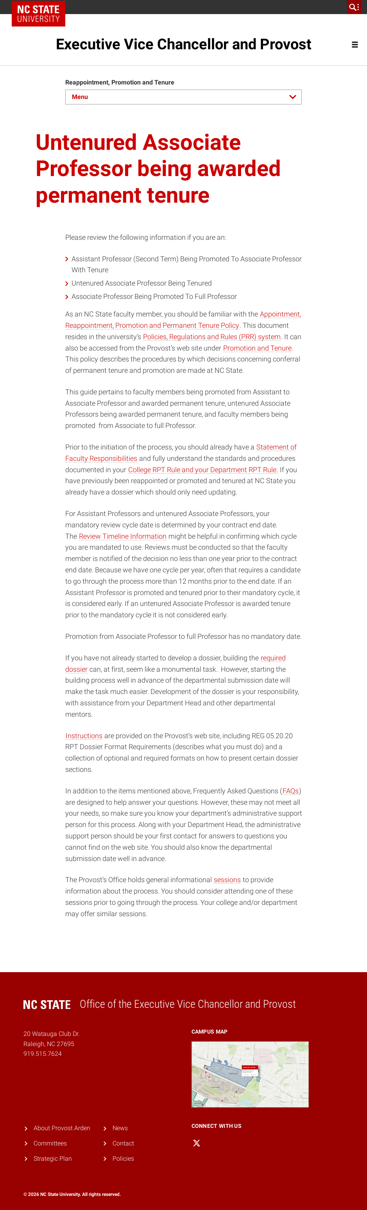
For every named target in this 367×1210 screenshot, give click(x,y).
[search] (354, 7)
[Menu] (183, 97)
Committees (50, 1143)
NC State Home (41, 7)
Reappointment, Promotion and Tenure (119, 82)
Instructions (84, 736)
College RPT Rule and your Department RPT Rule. (203, 470)
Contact (123, 1143)
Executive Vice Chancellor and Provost (184, 44)
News (120, 1128)
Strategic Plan (53, 1158)
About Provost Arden (62, 1128)
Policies (123, 1158)
